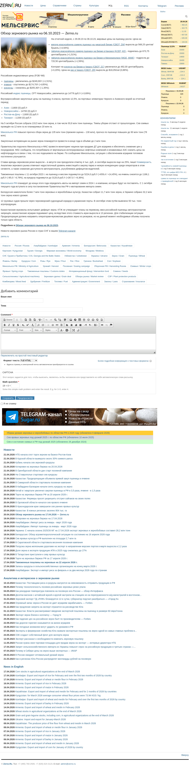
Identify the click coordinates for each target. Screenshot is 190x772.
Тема (3, 305)
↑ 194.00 (183, 42)
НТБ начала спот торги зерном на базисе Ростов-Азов (43, 454)
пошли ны (165, 122)
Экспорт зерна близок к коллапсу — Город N (38, 615)
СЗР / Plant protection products (122, 276)
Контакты (143, 6)
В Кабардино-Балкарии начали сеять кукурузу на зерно (43, 486)
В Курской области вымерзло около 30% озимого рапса (44, 458)
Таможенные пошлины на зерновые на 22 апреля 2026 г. (46, 562)
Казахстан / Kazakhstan (121, 245)
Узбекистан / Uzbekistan (75, 256)
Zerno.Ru (7, 764)
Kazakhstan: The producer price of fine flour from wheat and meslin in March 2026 (55, 723)
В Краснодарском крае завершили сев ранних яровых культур (47, 506)
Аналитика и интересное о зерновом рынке (31, 578)
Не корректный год (168, 141)
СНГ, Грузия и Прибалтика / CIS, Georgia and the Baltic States (31, 256)
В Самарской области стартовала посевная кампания (43, 482)
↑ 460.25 (183, 25)
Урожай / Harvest (51, 266)
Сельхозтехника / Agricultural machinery (21, 276)
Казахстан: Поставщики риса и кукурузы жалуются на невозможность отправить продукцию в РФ (65, 583)
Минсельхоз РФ (9, 132)
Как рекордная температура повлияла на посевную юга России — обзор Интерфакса (59, 591)
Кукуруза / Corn (29, 261)
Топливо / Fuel (61, 281)
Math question (11, 382)
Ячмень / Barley (10, 261)
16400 (181, 60)
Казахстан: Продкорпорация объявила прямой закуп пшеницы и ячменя (52, 478)
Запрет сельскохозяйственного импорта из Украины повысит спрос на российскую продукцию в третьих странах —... (75, 647)
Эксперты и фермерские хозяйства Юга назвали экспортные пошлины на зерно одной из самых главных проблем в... (76, 631)
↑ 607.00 (183, 35)
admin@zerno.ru (68, 764)
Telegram (162, 6)
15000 (181, 50)
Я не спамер (9, 403)
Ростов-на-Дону (12, 114)
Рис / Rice (74, 261)
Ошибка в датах (167, 147)
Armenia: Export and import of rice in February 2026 (40, 683)
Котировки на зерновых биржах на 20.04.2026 (38, 466)
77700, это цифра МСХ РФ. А (173, 172)
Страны (80, 5)
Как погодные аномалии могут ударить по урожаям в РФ (44, 627)
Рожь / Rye (45, 261)
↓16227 (182, 86)
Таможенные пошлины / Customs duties (46, 271)
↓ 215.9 (182, 75)
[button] (7, 320)
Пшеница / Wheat (137, 256)
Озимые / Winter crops (140, 266)
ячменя (8, 84)
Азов (6, 107)
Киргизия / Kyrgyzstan (13, 251)
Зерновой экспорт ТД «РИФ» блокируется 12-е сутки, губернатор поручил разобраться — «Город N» (67, 599)
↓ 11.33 (183, 31)
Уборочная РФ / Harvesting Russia (110, 266)
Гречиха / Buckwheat (93, 261)
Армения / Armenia (71, 245)
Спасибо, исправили (169, 134)
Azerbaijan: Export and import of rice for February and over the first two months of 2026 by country (63, 675)
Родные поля (166, 153)
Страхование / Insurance (133, 281)
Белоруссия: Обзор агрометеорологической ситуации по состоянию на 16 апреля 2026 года (62, 534)
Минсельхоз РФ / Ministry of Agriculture (20, 266)
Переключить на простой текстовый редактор (24, 355)
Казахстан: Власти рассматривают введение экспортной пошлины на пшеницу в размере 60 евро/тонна (69, 611)
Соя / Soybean (114, 261)
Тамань (164, 63)
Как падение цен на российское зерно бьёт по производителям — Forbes (53, 619)
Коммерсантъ (144, 162)
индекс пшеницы (22, 93)
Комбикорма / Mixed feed (14, 281)
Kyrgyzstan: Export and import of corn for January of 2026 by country (49, 747)
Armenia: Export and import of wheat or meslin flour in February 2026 (49, 679)
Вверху (185, 755)
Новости (31, 5)
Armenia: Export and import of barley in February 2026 (42, 703)
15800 (181, 63)
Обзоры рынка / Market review (89, 276)
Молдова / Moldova (95, 251)
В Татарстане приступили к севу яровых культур (40, 554)
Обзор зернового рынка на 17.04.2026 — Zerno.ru (42, 514)
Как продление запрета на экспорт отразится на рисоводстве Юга (49, 607)
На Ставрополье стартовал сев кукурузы (36, 474)
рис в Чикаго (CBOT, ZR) (83, 70)
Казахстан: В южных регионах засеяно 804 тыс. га (41, 510)
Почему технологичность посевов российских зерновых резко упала (50, 587)
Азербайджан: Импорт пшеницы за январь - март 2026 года (46, 526)
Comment (7, 314)
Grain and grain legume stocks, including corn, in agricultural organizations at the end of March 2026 (64, 715)
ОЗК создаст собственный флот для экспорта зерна (42, 635)
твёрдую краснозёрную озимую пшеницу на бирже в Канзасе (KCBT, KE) (88, 51)
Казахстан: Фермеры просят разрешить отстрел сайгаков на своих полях (52, 498)
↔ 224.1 (182, 79)
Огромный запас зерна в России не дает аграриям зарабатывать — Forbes (53, 603)
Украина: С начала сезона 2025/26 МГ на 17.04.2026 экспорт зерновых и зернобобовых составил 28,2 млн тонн (72, 530)
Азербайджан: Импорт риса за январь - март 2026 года (43, 522)
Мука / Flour (60, 261)
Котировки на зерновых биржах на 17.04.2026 (38, 518)
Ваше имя (6, 296)
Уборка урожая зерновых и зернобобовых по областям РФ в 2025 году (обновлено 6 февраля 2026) (57, 433)
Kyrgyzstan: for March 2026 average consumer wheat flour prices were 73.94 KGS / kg (58, 695)
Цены (45, 5)
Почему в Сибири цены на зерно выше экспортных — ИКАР (46, 651)
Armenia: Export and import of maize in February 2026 (42, 687)
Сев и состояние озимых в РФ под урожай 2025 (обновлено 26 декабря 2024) (45, 442)
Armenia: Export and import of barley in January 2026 (41, 739)
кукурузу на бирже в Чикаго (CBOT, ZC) (84, 66)
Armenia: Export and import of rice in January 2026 (40, 731)
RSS (126, 6)
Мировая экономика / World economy (64, 251)
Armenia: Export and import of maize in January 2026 (41, 735)
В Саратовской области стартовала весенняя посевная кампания (49, 542)
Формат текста (11, 360)
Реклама (179, 6)
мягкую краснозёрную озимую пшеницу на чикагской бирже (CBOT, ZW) (88, 44)
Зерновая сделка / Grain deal (57, 276)
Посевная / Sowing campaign (76, 266)
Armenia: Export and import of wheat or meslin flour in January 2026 (48, 727)
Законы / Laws (111, 281)
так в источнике (167, 160)
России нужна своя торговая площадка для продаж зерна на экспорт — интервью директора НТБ (65, 643)
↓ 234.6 (182, 72)
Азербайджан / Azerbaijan (46, 245)
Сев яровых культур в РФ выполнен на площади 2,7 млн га (45, 538)
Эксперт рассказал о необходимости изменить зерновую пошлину (49, 639)
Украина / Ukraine (99, 256)
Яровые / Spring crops (13, 271)
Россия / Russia (22, 245)
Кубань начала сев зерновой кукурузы (35, 462)
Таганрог (8, 117)
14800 (181, 57)
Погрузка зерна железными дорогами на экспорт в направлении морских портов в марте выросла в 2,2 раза (71, 546)
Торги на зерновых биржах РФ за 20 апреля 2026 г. (41, 494)
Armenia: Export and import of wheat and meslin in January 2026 (47, 743)
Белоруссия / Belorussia (95, 245)
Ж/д (110, 5)
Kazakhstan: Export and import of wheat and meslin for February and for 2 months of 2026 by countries (66, 691)
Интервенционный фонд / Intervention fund (89, 271)
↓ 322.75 (183, 28)
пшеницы (8, 81)
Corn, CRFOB (166, 75)
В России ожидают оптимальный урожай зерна (39, 655)
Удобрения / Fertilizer (40, 281)
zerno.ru (5, 236)
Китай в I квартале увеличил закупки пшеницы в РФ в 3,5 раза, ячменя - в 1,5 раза (57, 490)
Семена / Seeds (120, 271)
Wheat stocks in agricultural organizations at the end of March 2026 (48, 711)
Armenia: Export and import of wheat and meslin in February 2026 (47, 707)
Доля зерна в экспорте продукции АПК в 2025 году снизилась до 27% (51, 550)
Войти (162, 12)
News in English (13, 666)
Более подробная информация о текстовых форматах (123, 361)
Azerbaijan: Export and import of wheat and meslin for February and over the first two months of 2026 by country (70, 699)
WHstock (164, 86)
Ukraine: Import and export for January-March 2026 (40, 719)
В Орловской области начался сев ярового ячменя (41, 502)
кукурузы (8, 88)
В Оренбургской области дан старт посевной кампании (43, 470)
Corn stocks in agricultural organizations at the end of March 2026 (47, 671)
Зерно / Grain (118, 256)
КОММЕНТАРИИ (167, 118)
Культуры (98, 5)
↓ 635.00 (183, 38)
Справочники (62, 5)
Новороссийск (11, 111)
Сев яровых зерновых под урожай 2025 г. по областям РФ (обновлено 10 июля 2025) (49, 437)
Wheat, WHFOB (167, 72)
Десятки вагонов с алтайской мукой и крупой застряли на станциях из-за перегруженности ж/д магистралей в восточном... (78, 595)
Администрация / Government (86, 281)
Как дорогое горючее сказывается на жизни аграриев (42, 623)
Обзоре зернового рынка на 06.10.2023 (37, 225)
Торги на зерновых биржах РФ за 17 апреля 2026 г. (41, 558)
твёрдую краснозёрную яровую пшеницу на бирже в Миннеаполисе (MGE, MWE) (92, 58)
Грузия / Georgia (34, 251)
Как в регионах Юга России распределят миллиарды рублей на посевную (53, 659)
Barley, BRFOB (167, 79)
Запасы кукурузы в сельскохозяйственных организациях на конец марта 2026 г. (56, 566)
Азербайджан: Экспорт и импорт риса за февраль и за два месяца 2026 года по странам (61, 570)
